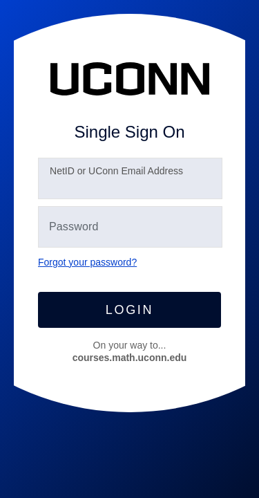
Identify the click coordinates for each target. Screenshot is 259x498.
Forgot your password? (87, 262)
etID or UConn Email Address (116, 170)
